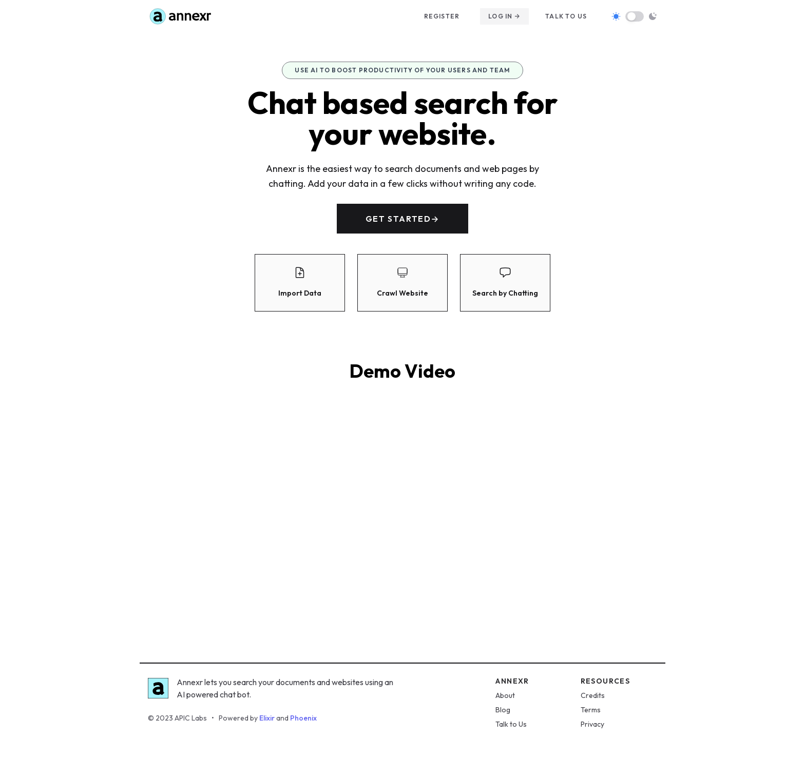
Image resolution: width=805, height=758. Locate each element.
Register (442, 16)
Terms (591, 709)
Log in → (504, 16)
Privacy (592, 724)
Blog (502, 709)
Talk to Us (511, 724)
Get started (402, 218)
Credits (593, 695)
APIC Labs (191, 718)
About (505, 695)
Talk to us (566, 16)
